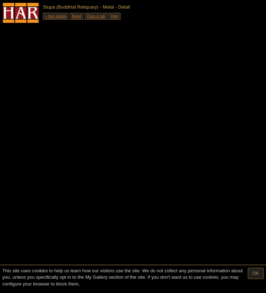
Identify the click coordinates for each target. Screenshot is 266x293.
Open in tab (96, 16)
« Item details (55, 16)
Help (114, 16)
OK (255, 273)
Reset (76, 16)
